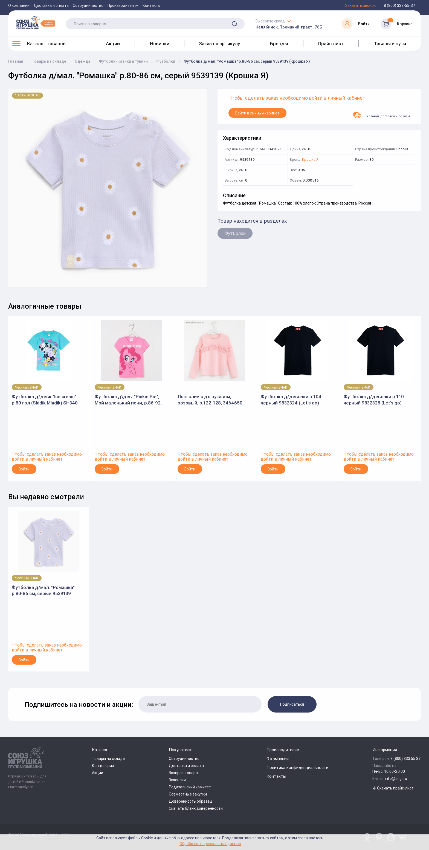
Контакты (152, 5)
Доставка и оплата (51, 5)
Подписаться (292, 704)
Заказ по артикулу (219, 44)
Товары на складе (108, 758)
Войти (24, 469)
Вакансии (177, 780)
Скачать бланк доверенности (196, 808)
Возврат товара (183, 773)
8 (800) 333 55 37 (405, 758)
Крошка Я (310, 160)
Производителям (123, 5)
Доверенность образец (190, 801)
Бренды (279, 44)
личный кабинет (346, 98)
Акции (113, 44)
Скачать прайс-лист (393, 788)
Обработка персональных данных (210, 843)
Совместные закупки (188, 794)
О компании (19, 5)
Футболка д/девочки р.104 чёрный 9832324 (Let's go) (291, 400)
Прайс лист (331, 44)
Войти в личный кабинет (257, 113)
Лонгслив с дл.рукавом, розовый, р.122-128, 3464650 (210, 400)
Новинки (159, 44)
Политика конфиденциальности (297, 767)
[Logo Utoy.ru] (35, 22)
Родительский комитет (190, 787)
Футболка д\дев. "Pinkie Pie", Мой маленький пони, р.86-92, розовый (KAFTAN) (128, 400)
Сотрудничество (88, 5)
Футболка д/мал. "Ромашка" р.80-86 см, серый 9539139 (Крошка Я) (43, 590)
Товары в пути (390, 44)
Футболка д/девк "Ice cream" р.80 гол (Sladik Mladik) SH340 (45, 400)
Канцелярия (103, 765)
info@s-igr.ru (396, 778)
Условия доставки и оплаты (381, 115)
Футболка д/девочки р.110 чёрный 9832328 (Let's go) (374, 400)
